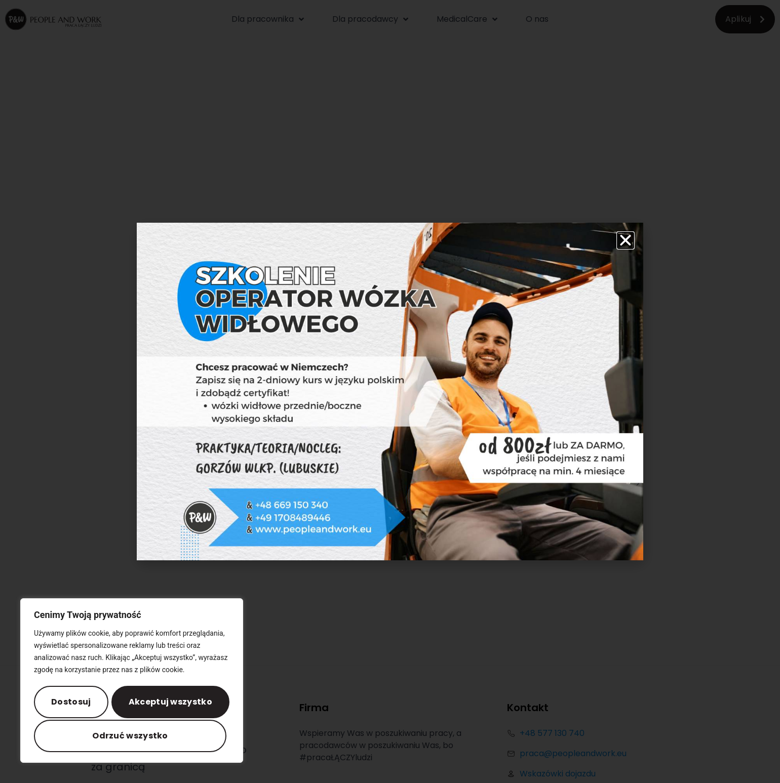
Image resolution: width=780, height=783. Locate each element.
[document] (390, 391)
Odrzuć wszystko (170, 703)
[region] (131, 682)
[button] (625, 240)
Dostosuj (72, 703)
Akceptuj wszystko (131, 735)
